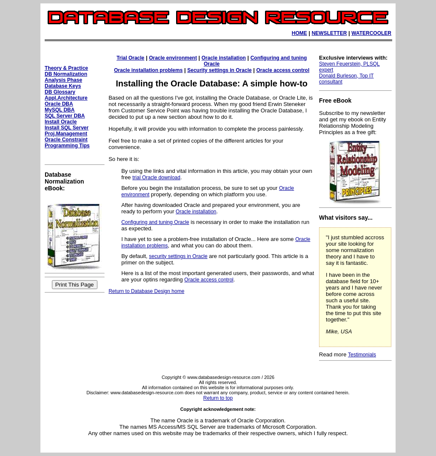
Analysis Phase (63, 80)
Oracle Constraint (66, 140)
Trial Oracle (130, 58)
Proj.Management (66, 134)
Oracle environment (173, 58)
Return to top (218, 398)
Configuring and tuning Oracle (155, 222)
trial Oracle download (156, 178)
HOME (299, 33)
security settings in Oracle (178, 256)
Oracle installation (224, 58)
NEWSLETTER (329, 33)
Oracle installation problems (148, 70)
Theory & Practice (66, 68)
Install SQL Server (66, 128)
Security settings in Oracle (219, 70)
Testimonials (362, 355)
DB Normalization (66, 74)
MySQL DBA (59, 110)
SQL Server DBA (65, 116)
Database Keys (63, 86)
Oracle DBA (59, 104)
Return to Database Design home (146, 291)
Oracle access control (283, 70)
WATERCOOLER (371, 33)
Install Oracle (61, 122)
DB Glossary (60, 92)
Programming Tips (67, 146)
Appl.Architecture (66, 98)
